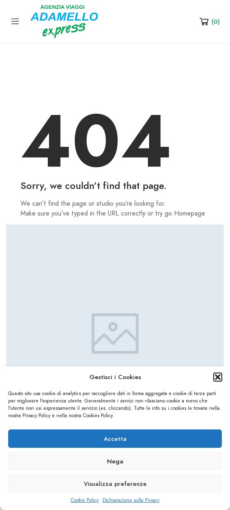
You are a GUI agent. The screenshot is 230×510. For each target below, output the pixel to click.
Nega (115, 461)
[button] (218, 377)
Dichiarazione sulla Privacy (131, 500)
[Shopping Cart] (209, 21)
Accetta (115, 439)
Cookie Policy (84, 500)
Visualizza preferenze (115, 484)
